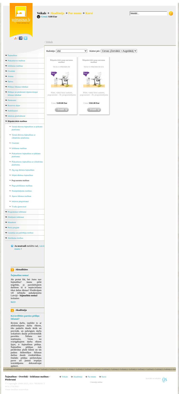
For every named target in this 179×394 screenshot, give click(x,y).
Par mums (74, 13)
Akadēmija (57, 13)
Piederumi (12, 100)
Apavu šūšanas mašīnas (21, 196)
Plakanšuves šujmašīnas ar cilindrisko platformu (27, 163)
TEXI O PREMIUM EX (94, 67)
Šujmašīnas (12, 55)
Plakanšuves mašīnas (16, 60)
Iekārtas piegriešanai (20, 201)
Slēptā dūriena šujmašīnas (22, 175)
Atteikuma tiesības (15, 238)
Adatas (11, 76)
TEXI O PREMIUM (61, 67)
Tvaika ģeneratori (19, 206)
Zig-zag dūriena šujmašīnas (23, 170)
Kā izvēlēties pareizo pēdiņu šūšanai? (25, 317)
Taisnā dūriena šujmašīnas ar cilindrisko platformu (23, 136)
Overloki (11, 71)
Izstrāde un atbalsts (153, 378)
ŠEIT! (13, 302)
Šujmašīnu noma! (20, 275)
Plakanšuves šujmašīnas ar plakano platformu (26, 155)
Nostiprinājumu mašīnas (22, 191)
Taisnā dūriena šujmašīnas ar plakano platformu (27, 128)
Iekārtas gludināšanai (16, 116)
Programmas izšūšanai (17, 212)
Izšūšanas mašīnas (15, 66)
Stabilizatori (13, 111)
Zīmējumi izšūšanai (16, 217)
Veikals (41, 13)
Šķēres (10, 81)
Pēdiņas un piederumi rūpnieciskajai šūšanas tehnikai (23, 93)
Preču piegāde (13, 227)
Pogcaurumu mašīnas (20, 180)
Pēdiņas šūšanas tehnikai (18, 87)
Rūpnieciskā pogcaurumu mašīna (61, 61)
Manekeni (12, 222)
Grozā (44, 16)
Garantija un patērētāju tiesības (20, 233)
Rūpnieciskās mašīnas (17, 121)
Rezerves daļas (14, 105)
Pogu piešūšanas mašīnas (22, 185)
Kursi (89, 13)
